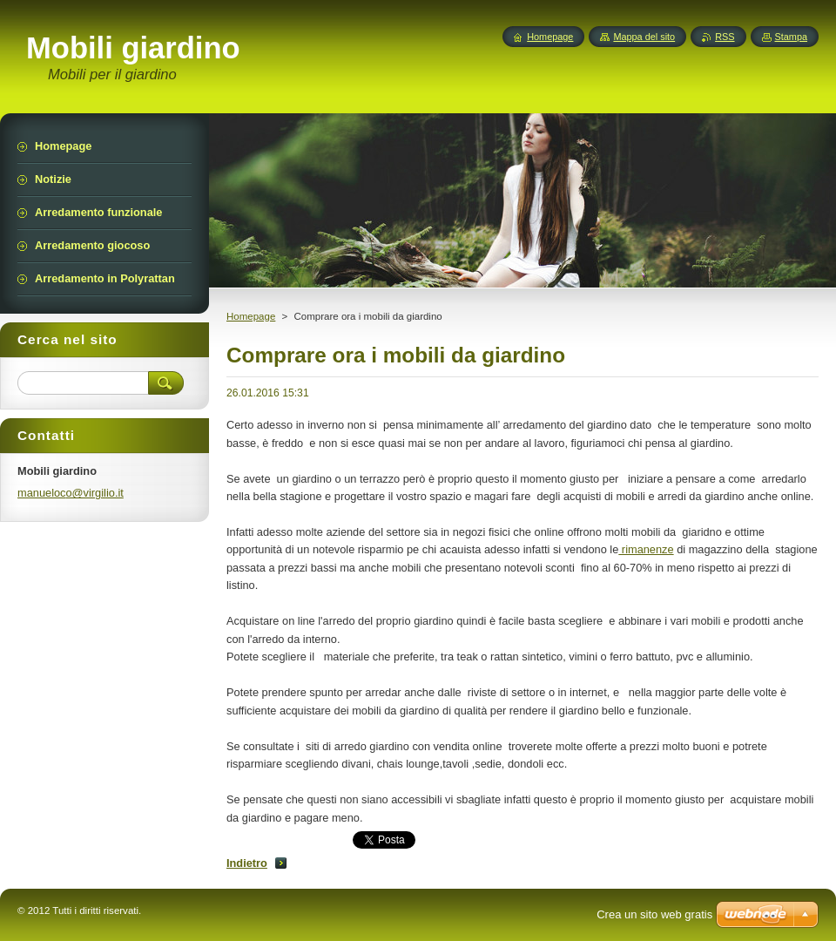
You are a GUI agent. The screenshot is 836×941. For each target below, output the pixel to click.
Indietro (246, 863)
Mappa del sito (644, 36)
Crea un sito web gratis (654, 914)
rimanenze (645, 549)
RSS (724, 36)
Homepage (250, 316)
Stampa (791, 36)
